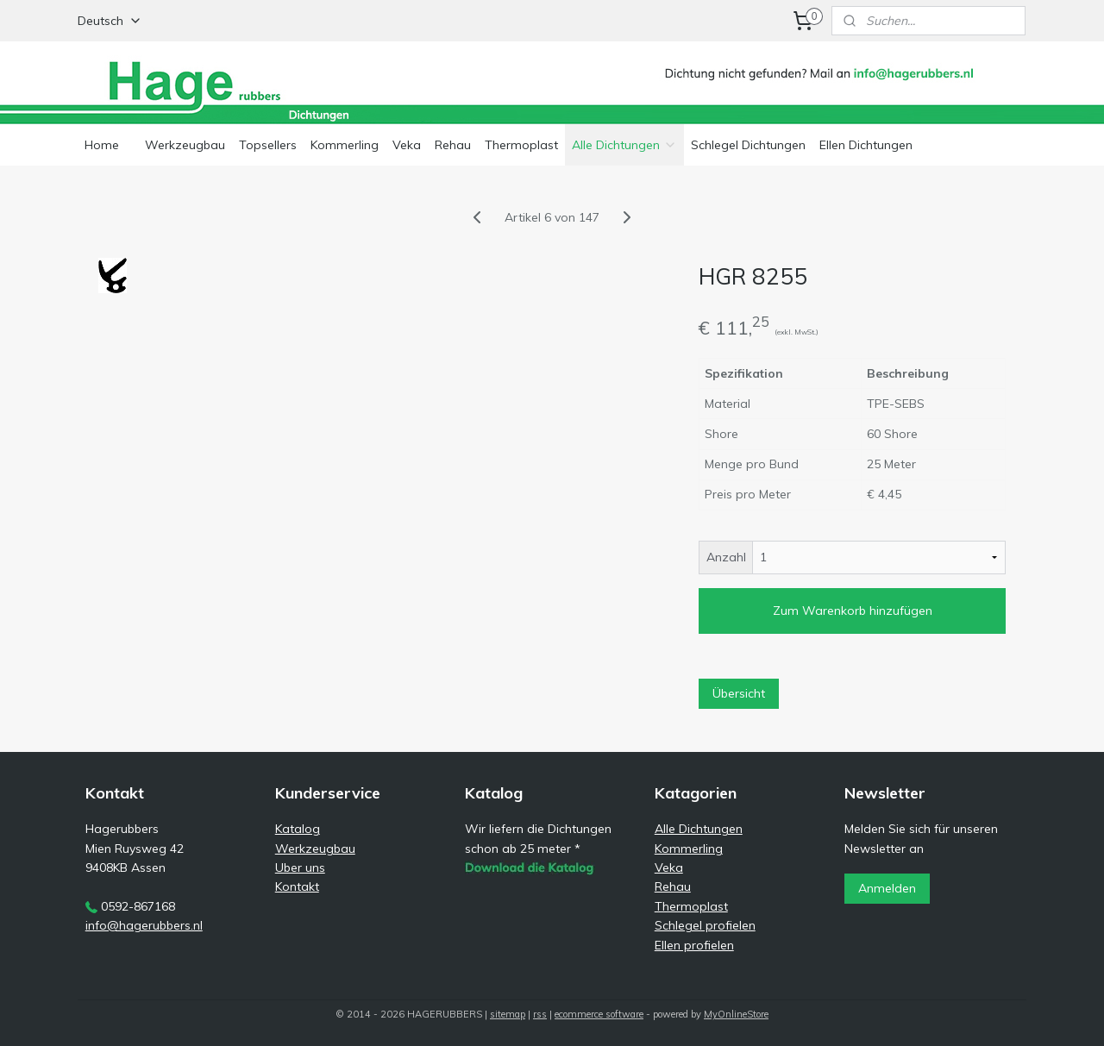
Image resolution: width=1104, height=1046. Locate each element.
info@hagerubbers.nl (144, 925)
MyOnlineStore (736, 1014)
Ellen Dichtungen (866, 145)
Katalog (297, 828)
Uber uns (300, 867)
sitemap (507, 1014)
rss (540, 1014)
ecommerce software (599, 1014)
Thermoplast (521, 145)
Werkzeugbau (185, 145)
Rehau (453, 145)
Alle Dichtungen (624, 145)
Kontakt (297, 886)
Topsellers (268, 145)
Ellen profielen (694, 945)
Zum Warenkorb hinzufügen (852, 610)
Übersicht (738, 693)
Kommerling (344, 145)
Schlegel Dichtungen (748, 145)
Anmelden (887, 888)
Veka (406, 145)
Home (102, 145)
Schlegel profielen (705, 925)
